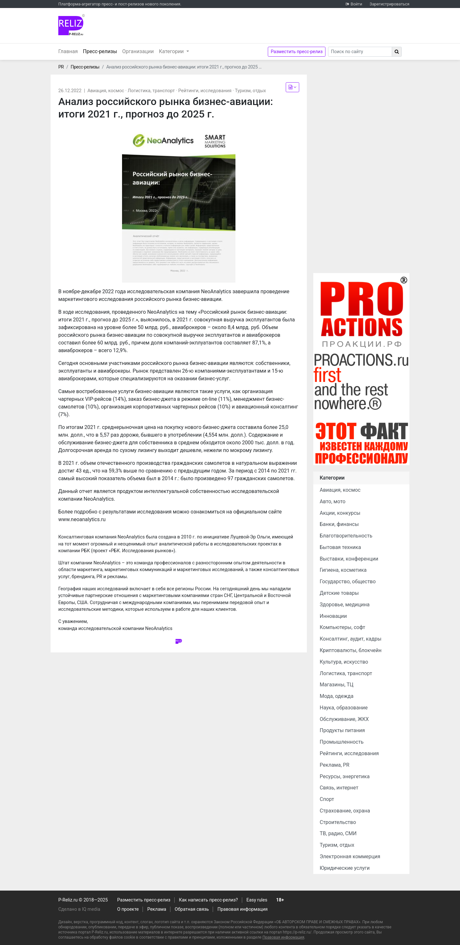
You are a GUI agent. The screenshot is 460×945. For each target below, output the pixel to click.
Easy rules (256, 900)
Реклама (156, 909)
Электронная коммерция (350, 856)
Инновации (333, 616)
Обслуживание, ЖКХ (344, 719)
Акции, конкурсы (340, 513)
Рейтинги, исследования (205, 90)
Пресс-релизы (101, 50)
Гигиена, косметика (343, 570)
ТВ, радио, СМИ (338, 833)
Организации (138, 51)
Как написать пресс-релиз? (208, 900)
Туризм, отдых (250, 90)
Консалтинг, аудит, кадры (351, 639)
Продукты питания (342, 730)
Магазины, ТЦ (336, 685)
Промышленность (342, 742)
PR (61, 67)
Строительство (338, 822)
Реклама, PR (334, 765)
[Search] (360, 52)
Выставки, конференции (349, 559)
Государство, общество (348, 581)
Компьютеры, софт (342, 627)
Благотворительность (346, 536)
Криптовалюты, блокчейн (351, 650)
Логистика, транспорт (151, 90)
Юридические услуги (345, 868)
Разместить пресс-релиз (297, 51)
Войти (356, 4)
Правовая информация (243, 909)
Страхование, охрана (345, 811)
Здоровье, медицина (345, 605)
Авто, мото (332, 501)
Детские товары (339, 593)
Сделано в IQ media (79, 909)
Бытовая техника (340, 547)
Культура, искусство (344, 662)
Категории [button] (172, 51)
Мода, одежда (336, 696)
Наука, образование (344, 708)
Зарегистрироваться (389, 4)
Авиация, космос (105, 90)
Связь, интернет (339, 788)
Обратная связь (192, 909)
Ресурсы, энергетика (345, 776)
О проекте (128, 909)
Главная (68, 51)
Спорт (327, 799)
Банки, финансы (339, 524)
